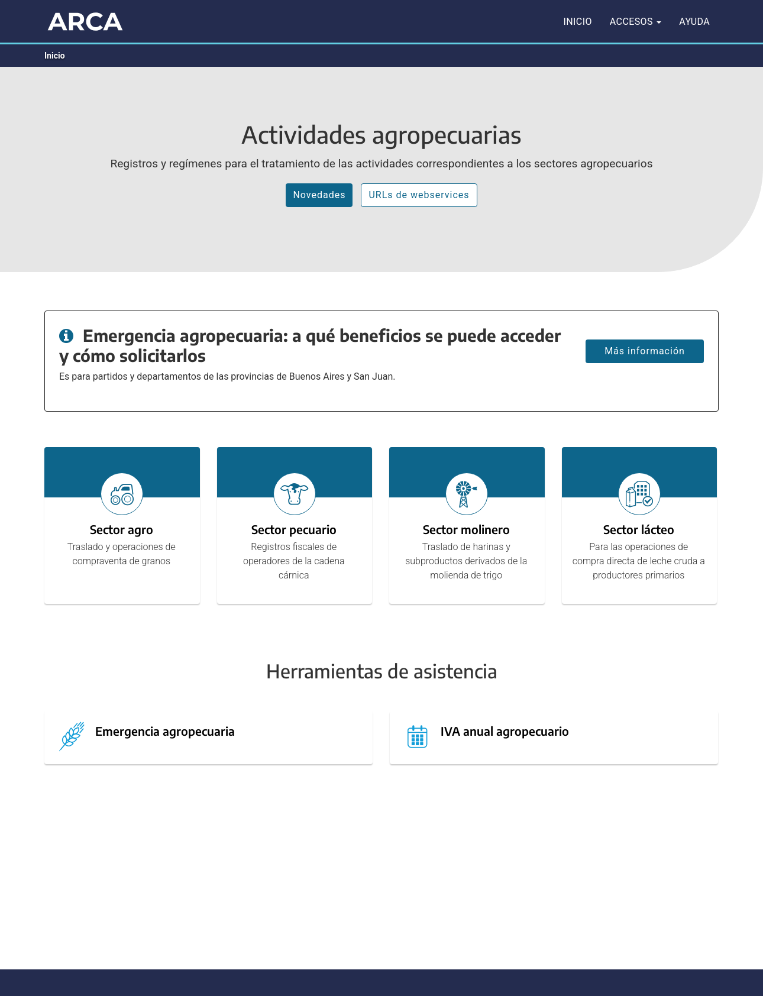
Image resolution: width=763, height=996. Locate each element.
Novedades (319, 195)
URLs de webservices (418, 195)
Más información (644, 351)
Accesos (635, 21)
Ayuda (694, 21)
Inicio (578, 21)
